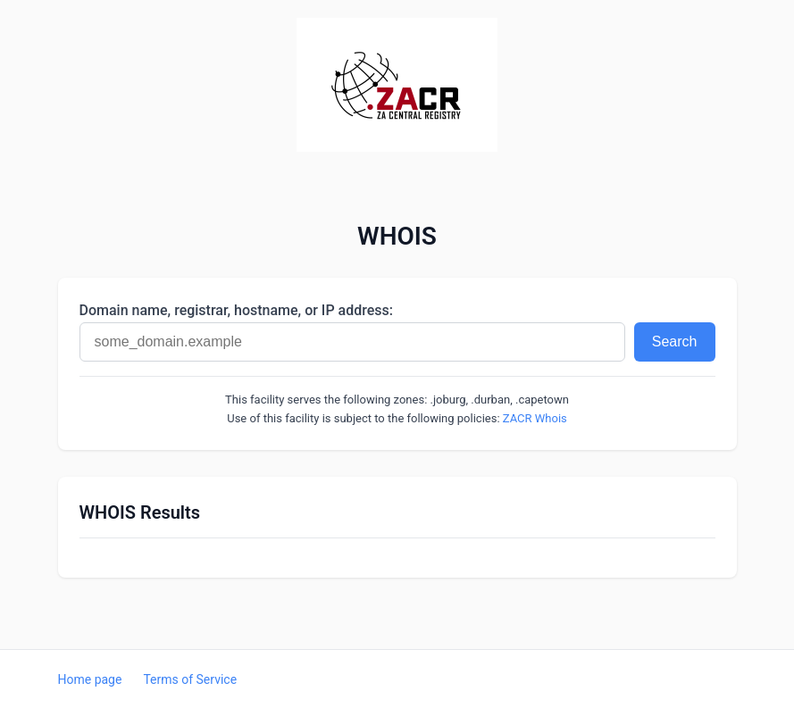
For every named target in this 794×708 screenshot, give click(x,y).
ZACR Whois (535, 418)
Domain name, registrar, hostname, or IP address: (236, 310)
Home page (90, 679)
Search (675, 341)
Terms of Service (190, 679)
